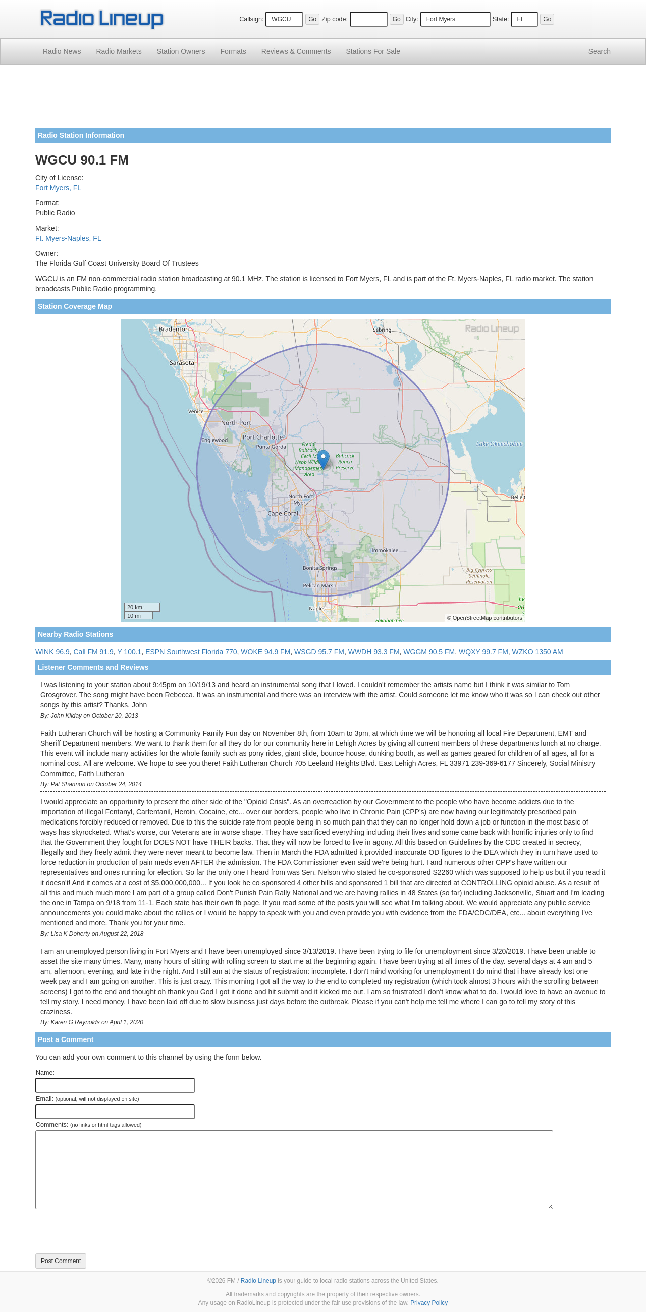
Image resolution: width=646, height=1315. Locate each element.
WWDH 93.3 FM (374, 652)
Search (599, 51)
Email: (87, 1098)
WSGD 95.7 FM (319, 652)
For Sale (373, 51)
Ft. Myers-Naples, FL (68, 238)
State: (501, 19)
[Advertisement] (323, 100)
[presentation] (112, 1231)
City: (412, 19)
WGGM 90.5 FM (429, 652)
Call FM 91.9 (93, 652)
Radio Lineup (258, 1280)
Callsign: (251, 19)
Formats (233, 51)
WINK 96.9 (52, 652)
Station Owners (181, 51)
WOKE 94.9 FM (265, 652)
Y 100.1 (129, 652)
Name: (45, 1072)
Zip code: (334, 19)
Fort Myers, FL (58, 188)
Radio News (62, 51)
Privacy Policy (429, 1302)
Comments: (88, 1124)
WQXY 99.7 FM (483, 652)
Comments (296, 51)
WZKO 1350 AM (537, 652)
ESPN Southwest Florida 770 (191, 652)
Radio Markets (118, 51)
